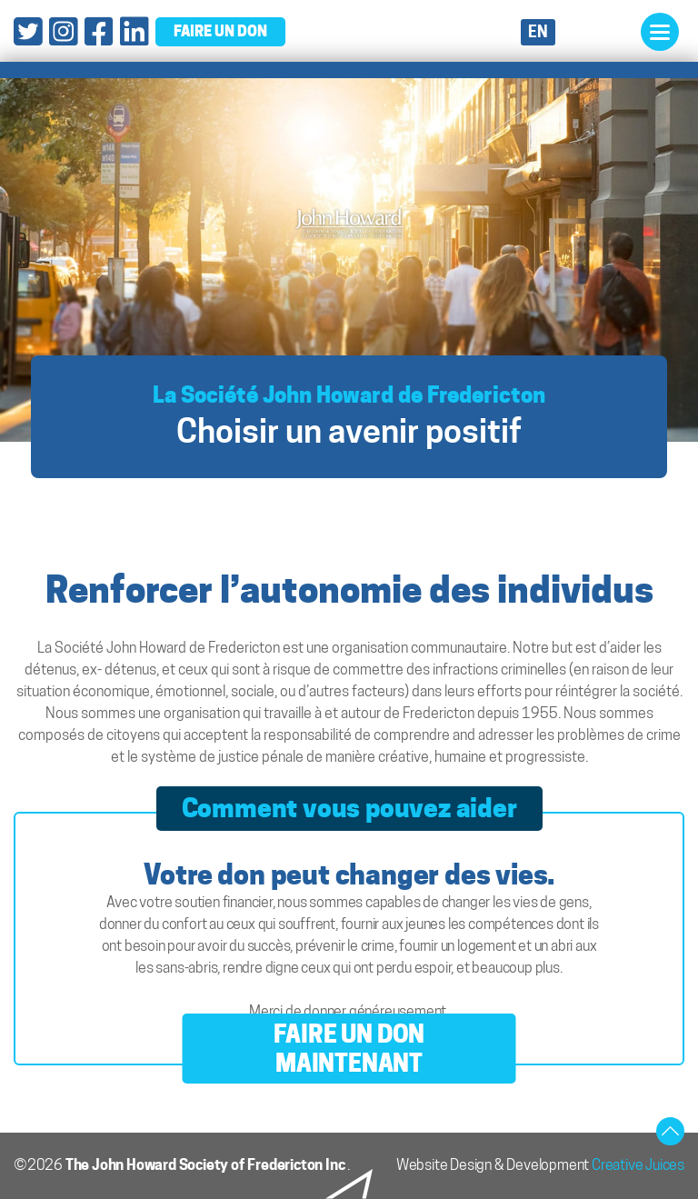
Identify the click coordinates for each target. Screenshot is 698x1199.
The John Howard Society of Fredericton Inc (206, 1165)
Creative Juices (638, 1165)
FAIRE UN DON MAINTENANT (349, 1048)
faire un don (220, 31)
